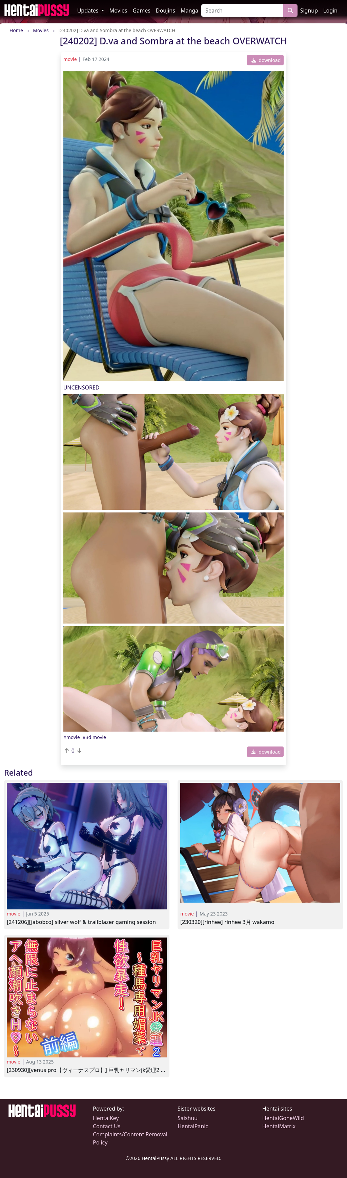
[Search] (242, 10)
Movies (118, 10)
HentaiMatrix (278, 1126)
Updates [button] (88, 10)
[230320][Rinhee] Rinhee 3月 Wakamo (227, 922)
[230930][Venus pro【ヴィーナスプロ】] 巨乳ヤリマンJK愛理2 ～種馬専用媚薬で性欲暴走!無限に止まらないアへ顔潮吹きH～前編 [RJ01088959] (87, 1070)
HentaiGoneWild (283, 1118)
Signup (309, 10)
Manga (189, 10)
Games (141, 10)
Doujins (165, 10)
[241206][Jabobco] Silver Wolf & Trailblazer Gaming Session (81, 922)
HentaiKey (106, 1118)
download (266, 60)
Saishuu (188, 1118)
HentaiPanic (193, 1126)
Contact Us (106, 1126)
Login (330, 10)
